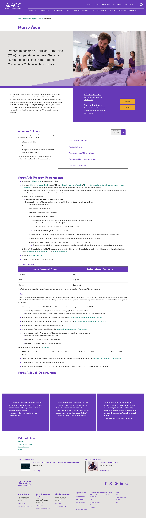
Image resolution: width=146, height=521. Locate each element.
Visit (126, 4)
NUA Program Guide (36, 255)
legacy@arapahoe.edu (60, 506)
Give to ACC (106, 4)
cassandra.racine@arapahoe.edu (95, 110)
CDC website (45, 347)
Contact (127, 108)
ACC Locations (117, 4)
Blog (117, 502)
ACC (19, 18)
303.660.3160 (39, 505)
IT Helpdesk (93, 507)
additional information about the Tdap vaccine (72, 329)
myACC (89, 4)
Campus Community (99, 10)
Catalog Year (115, 130)
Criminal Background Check (39, 185)
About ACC (32, 10)
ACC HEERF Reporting (81, 509)
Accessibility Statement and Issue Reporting (101, 492)
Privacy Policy (79, 506)
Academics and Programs (29, 18)
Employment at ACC (95, 502)
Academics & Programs (61, 10)
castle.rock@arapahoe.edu (43, 508)
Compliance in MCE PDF (60, 251)
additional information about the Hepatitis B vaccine (85, 317)
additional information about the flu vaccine (107, 358)
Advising (20, 441)
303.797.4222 (88, 100)
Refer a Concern (80, 499)
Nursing (20, 449)
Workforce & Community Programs (123, 10)
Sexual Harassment (80, 496)
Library (97, 4)
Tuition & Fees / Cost (25, 444)
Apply (132, 4)
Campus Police (94, 505)
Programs (40, 18)
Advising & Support (81, 10)
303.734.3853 (58, 503)
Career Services (23, 447)
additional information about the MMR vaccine (90, 321)
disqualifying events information (71, 185)
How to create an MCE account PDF (39, 251)
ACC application (36, 181)
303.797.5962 (88, 113)
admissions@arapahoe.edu (93, 97)
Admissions (45, 10)
